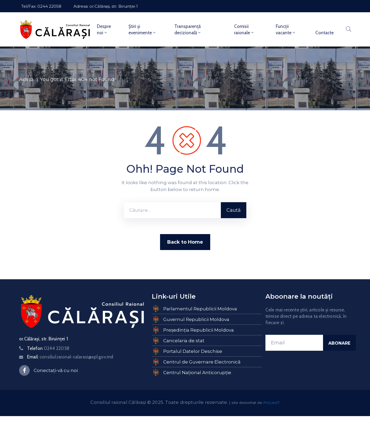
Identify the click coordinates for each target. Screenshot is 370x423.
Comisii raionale (244, 29)
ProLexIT (271, 402)
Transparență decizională (187, 29)
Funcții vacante (286, 29)
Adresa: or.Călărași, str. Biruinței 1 (106, 6)
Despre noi (104, 29)
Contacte (324, 32)
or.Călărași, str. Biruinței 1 (43, 338)
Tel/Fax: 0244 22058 (41, 6)
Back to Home (185, 242)
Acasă (26, 79)
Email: (70, 356)
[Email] (294, 343)
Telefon (48, 348)
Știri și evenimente (142, 29)
